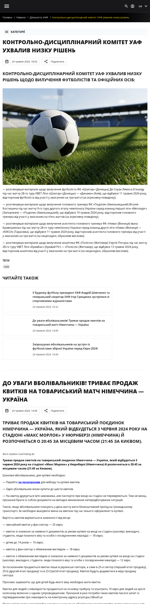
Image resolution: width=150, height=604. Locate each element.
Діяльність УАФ (39, 17)
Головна (7, 17)
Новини (21, 17)
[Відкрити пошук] (126, 6)
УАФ (6, 266)
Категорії (15, 32)
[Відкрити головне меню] (7, 6)
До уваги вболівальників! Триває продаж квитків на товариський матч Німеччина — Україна (73, 391)
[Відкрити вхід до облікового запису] (132, 6)
